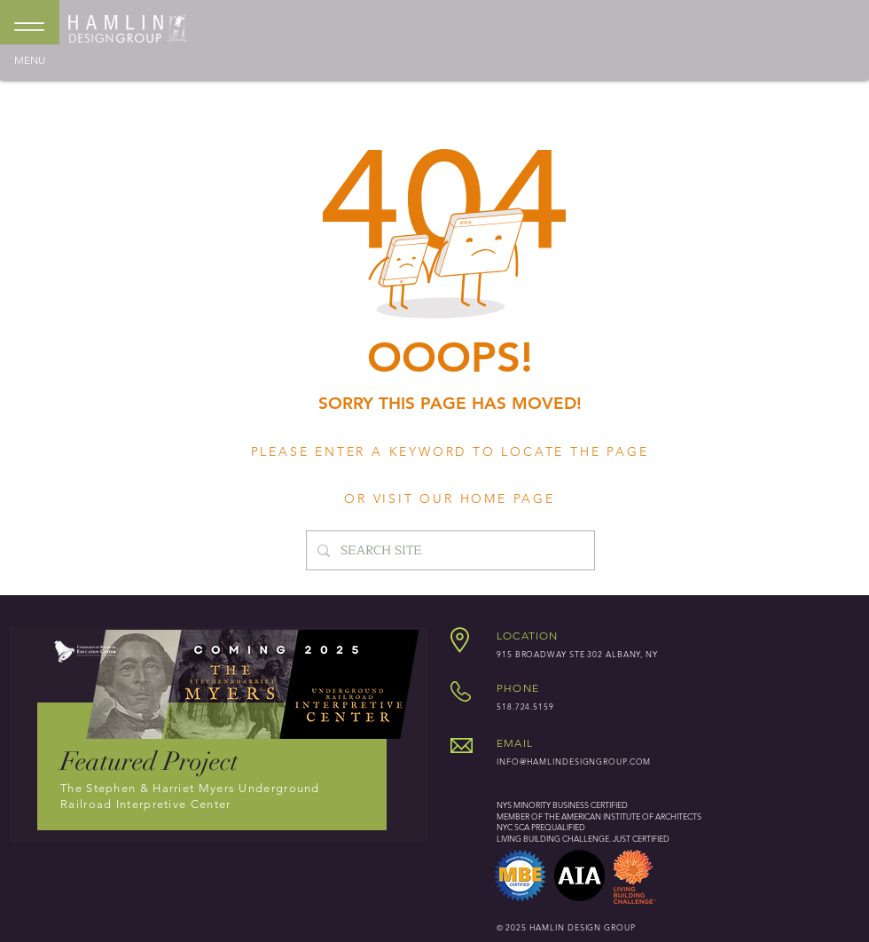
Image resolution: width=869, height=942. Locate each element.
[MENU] (29, 32)
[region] (219, 735)
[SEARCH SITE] (449, 550)
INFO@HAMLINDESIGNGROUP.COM (574, 761)
